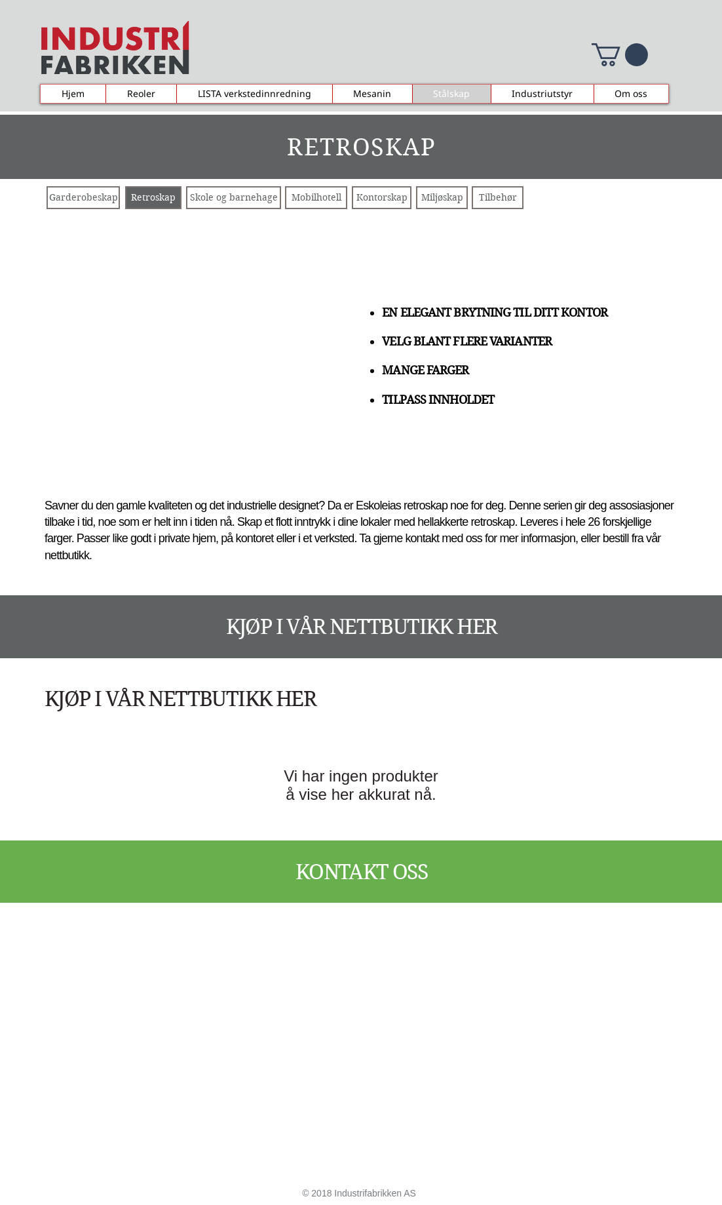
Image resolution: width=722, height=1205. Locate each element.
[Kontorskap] (381, 197)
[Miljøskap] (442, 197)
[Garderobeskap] (83, 197)
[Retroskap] (153, 197)
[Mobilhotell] (316, 197)
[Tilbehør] (497, 197)
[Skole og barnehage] (233, 197)
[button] (620, 54)
